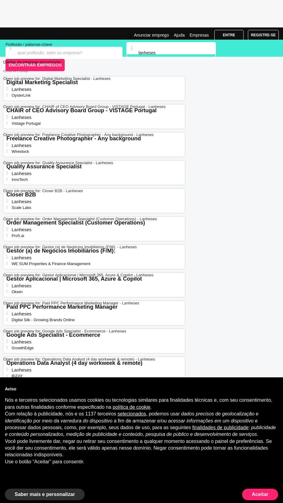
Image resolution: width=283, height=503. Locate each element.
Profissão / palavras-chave (28, 44)
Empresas (199, 35)
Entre (229, 35)
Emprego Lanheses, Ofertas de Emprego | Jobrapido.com (20, 33)
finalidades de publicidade (220, 427)
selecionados (132, 413)
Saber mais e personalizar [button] (45, 494)
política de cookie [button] (132, 407)
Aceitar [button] (260, 494)
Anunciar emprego (151, 35)
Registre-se (263, 35)
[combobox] (171, 53)
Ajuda (179, 35)
